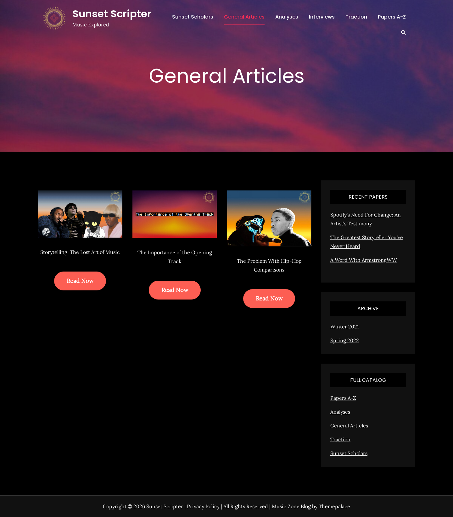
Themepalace (334, 506)
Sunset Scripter (111, 14)
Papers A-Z (392, 16)
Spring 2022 (344, 340)
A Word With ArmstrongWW (363, 260)
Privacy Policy (203, 506)
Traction (356, 16)
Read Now (80, 280)
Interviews (322, 16)
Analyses (286, 16)
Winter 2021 (344, 326)
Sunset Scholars (192, 16)
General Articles (244, 16)
